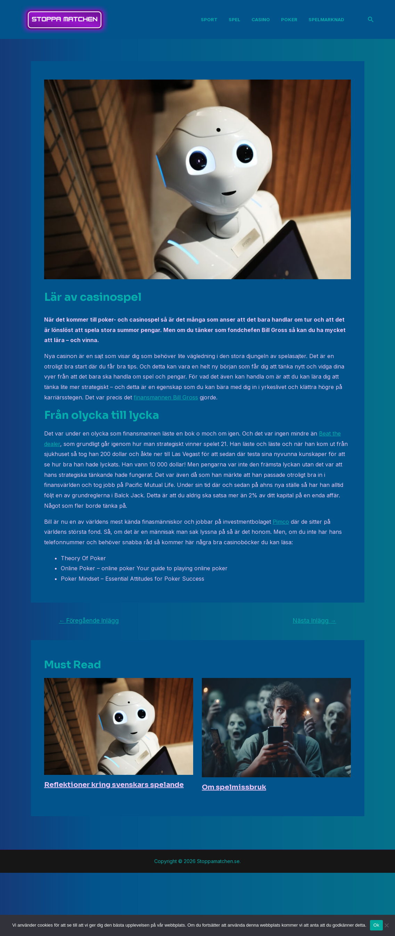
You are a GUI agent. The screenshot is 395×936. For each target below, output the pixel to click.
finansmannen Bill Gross (166, 397)
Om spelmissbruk (234, 787)
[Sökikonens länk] (371, 19)
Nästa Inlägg (314, 620)
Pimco (281, 521)
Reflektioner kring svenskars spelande (114, 784)
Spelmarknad (326, 19)
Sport (209, 19)
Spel (234, 19)
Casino (261, 19)
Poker (289, 19)
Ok (376, 925)
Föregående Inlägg (89, 620)
